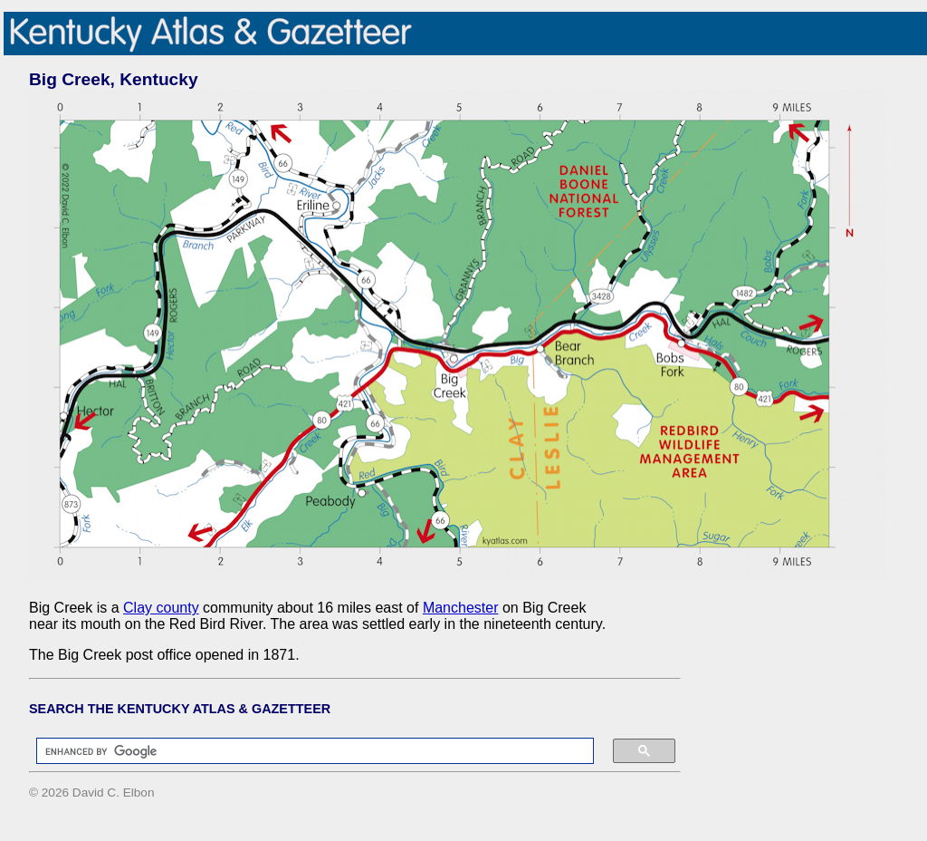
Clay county (161, 607)
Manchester (461, 607)
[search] (306, 751)
